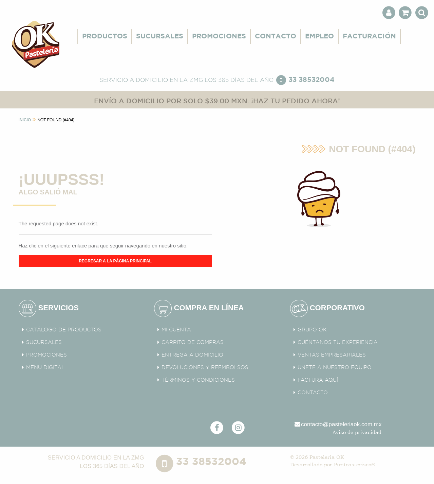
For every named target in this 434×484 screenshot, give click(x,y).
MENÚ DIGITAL (45, 367)
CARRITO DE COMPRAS (193, 342)
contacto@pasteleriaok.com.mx (337, 424)
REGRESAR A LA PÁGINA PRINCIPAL (115, 261)
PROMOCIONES (219, 36)
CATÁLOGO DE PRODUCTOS (63, 330)
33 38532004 (311, 80)
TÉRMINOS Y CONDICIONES (198, 380)
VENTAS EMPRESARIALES (332, 355)
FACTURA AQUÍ (318, 380)
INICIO (25, 120)
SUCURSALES (159, 36)
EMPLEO (319, 36)
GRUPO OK (312, 330)
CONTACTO (275, 36)
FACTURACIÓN (369, 36)
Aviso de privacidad (357, 432)
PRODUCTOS (104, 36)
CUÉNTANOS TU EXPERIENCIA (338, 342)
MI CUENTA (176, 330)
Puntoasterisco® (354, 464)
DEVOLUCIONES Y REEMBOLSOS (205, 367)
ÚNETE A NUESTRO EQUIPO (335, 367)
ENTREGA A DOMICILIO (192, 355)
